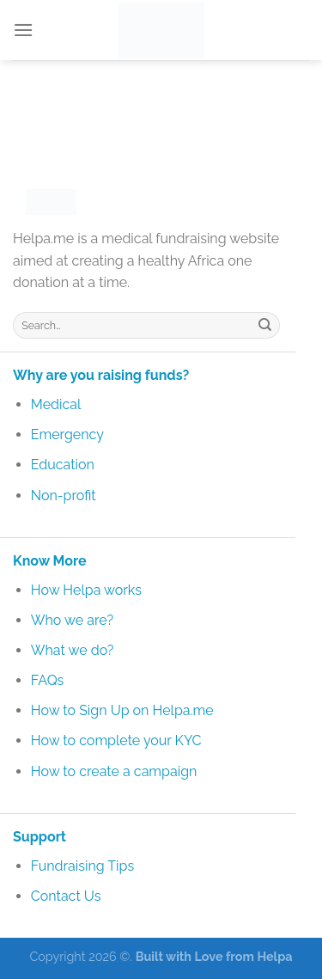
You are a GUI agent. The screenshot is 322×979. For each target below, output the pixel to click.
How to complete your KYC (116, 740)
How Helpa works (86, 590)
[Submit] (265, 326)
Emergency (67, 434)
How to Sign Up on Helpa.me (122, 710)
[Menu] (23, 30)
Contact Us (66, 896)
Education (62, 464)
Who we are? (72, 620)
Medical (56, 404)
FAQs (47, 680)
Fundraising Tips (82, 866)
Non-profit (63, 495)
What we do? (72, 650)
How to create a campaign (114, 771)
